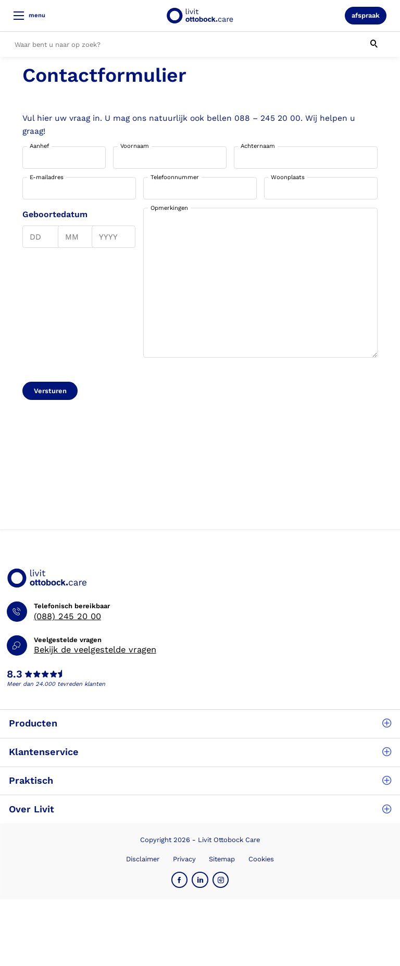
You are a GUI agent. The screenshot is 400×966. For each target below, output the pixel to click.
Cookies (261, 859)
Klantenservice (200, 751)
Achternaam (258, 146)
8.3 (14, 674)
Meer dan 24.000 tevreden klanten (56, 684)
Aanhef (39, 146)
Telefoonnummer (175, 177)
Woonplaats (288, 177)
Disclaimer (142, 859)
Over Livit (200, 809)
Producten (200, 723)
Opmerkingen (169, 208)
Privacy (184, 859)
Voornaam (134, 146)
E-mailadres (47, 177)
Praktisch (200, 780)
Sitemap (222, 859)
